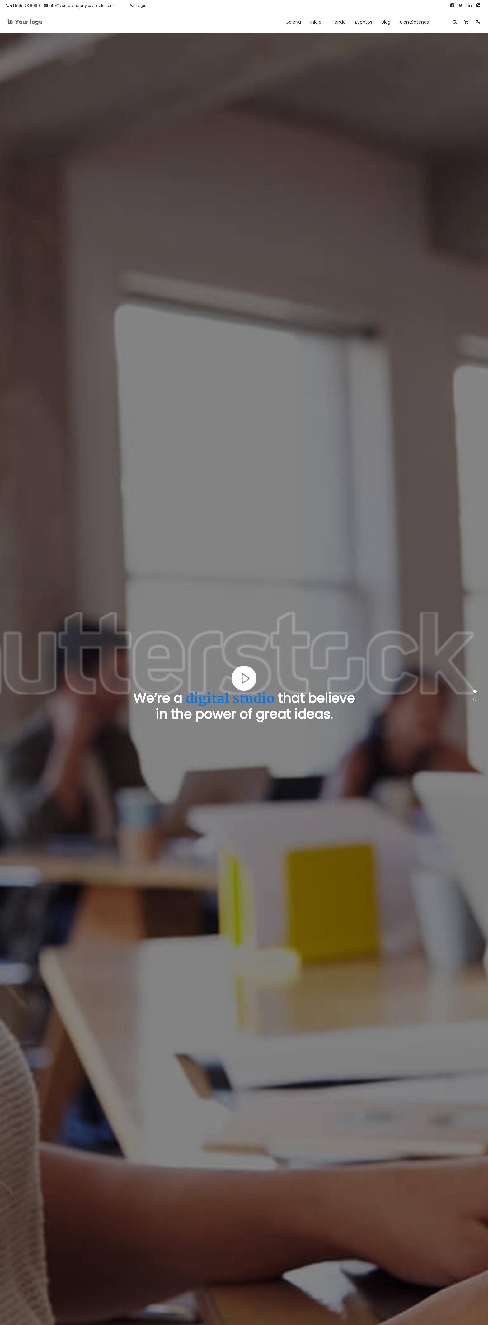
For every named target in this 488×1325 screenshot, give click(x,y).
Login (138, 5)
